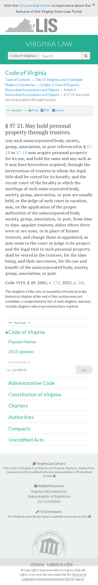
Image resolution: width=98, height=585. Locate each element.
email (58, 110)
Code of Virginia (23, 56)
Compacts (19, 428)
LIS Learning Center (35, 5)
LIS (34, 25)
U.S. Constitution (49, 501)
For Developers (49, 512)
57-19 (21, 152)
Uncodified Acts (26, 440)
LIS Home (37, 564)
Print (33, 110)
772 (56, 282)
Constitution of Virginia (34, 394)
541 (81, 282)
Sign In (79, 579)
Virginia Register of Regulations (49, 496)
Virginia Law (49, 44)
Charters (18, 406)
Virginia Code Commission (49, 491)
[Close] (94, 4)
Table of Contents (18, 80)
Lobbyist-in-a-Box (60, 564)
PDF (45, 110)
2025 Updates (21, 351)
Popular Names (22, 341)
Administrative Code (31, 383)
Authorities (21, 417)
